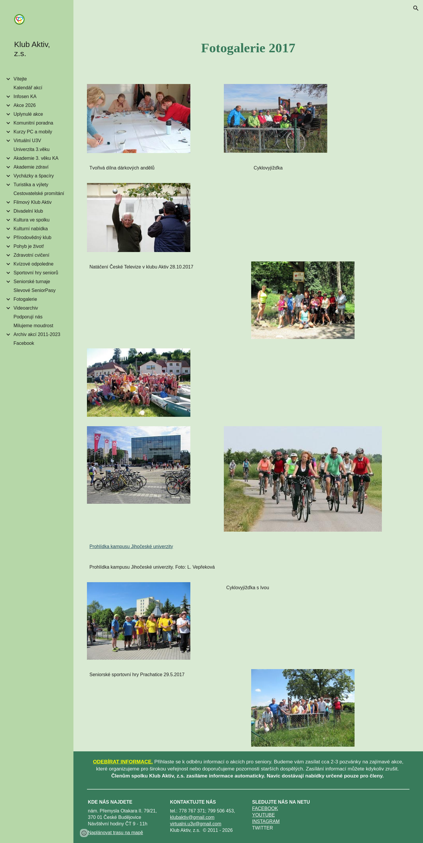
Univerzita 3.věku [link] (32, 149)
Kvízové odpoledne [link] (33, 263)
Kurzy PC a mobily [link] (33, 131)
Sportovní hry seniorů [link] (36, 272)
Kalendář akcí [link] (28, 87)
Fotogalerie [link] (25, 299)
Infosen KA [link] (25, 96)
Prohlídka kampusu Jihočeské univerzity (131, 546)
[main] (248, 48)
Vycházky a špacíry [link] (34, 175)
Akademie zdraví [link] (31, 166)
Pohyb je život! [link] (29, 246)
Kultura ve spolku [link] (32, 219)
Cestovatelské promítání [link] (39, 193)
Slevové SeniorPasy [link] (35, 290)
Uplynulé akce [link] (28, 114)
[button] (416, 8)
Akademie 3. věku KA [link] (36, 158)
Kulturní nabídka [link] (31, 228)
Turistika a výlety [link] (31, 184)
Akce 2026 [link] (25, 105)
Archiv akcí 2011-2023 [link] (37, 334)
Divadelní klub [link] (28, 211)
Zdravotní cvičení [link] (31, 255)
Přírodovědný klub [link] (32, 237)
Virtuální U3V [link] (27, 140)
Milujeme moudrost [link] (33, 325)
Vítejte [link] (20, 78)
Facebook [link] (24, 343)
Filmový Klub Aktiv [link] (33, 202)
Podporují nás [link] (28, 316)
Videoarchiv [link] (26, 307)
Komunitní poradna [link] (33, 122)
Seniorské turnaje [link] (32, 281)
